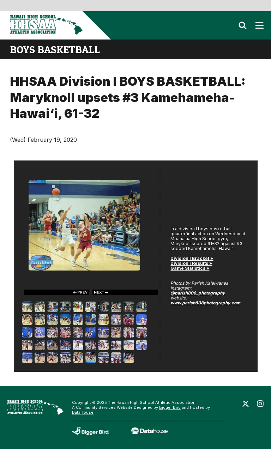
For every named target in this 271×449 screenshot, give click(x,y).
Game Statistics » (189, 268)
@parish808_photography (197, 293)
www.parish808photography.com (205, 302)
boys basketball (55, 49)
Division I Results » (191, 263)
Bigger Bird (170, 407)
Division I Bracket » (191, 258)
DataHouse (83, 412)
